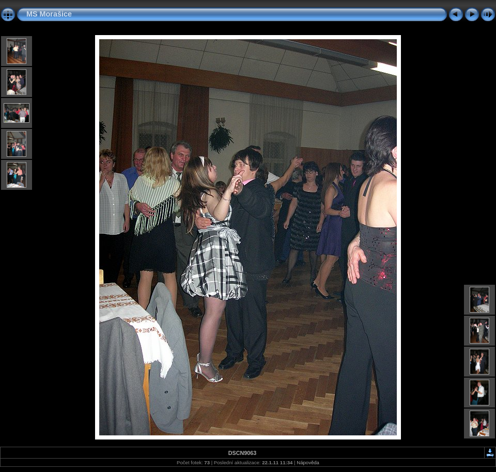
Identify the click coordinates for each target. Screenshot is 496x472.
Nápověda (308, 462)
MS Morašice (49, 14)
